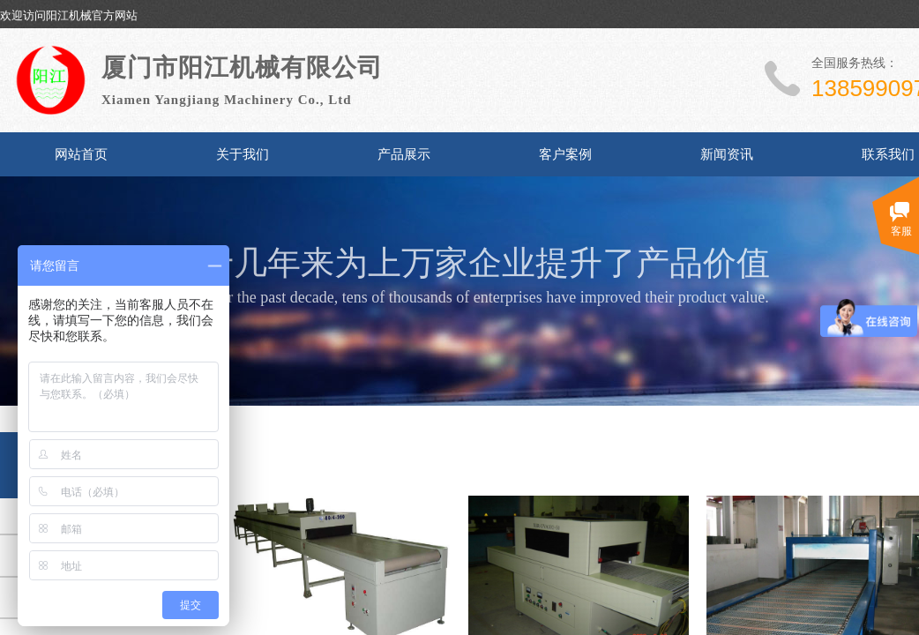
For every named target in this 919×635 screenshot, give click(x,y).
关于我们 (242, 154)
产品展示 (403, 154)
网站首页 (81, 154)
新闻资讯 (726, 154)
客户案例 (565, 154)
